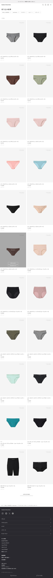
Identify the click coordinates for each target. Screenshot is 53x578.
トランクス (23, 12)
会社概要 (4, 559)
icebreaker (15, 12)
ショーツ (29, 12)
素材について (4, 551)
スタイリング (4, 547)
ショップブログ (5, 549)
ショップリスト (4, 545)
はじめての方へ (5, 540)
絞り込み (13, 575)
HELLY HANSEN (5, 12)
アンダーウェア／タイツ (22, 505)
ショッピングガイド (5, 543)
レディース (37, 12)
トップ (2, 505)
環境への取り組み (6, 557)
